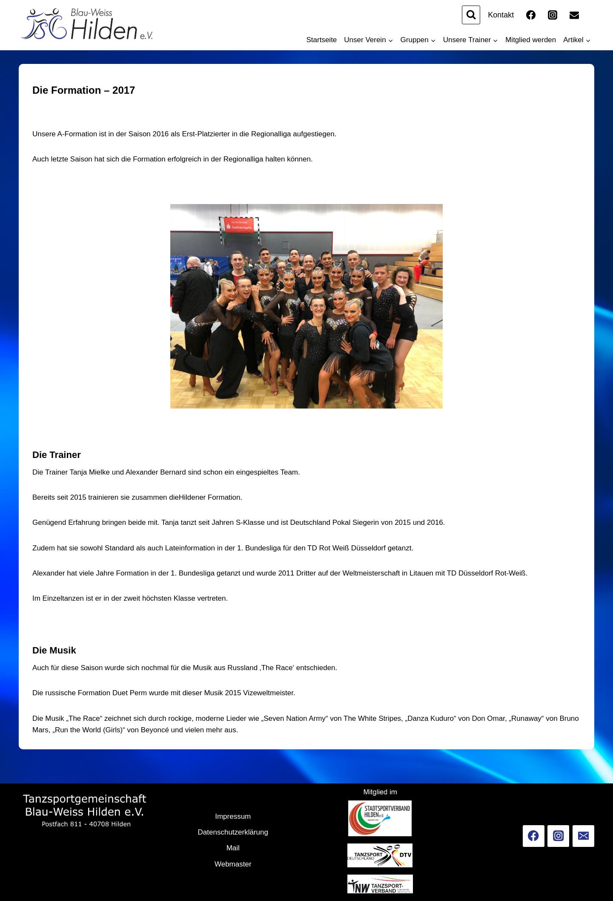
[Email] (574, 15)
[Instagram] (552, 15)
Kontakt (501, 15)
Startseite (321, 40)
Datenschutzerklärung (233, 832)
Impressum (233, 816)
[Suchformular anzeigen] (471, 15)
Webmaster (233, 864)
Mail (233, 848)
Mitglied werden (530, 40)
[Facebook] (530, 15)
